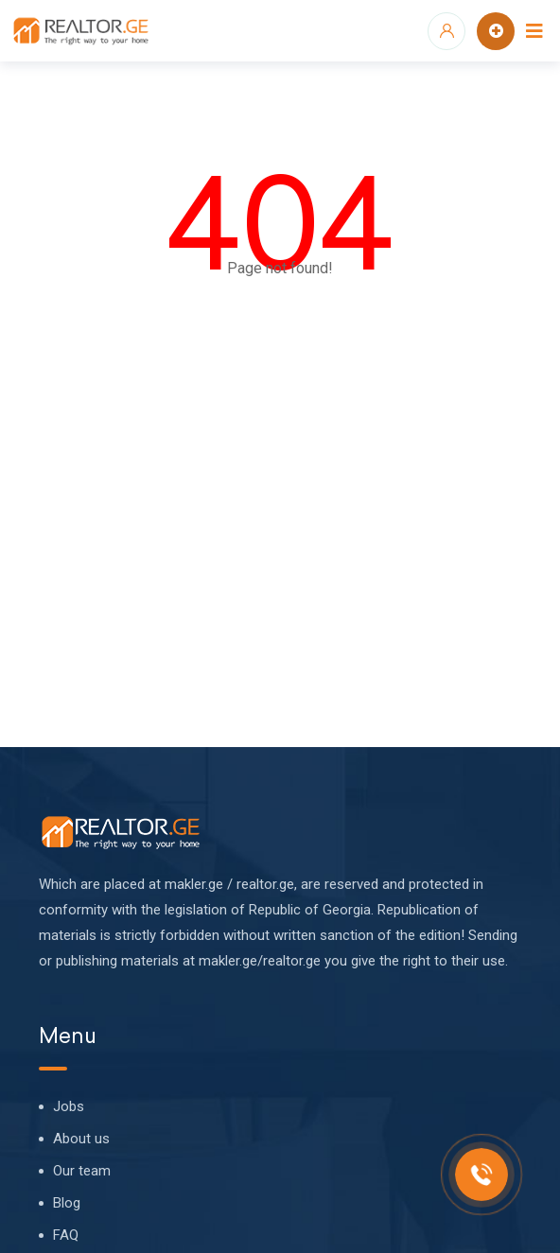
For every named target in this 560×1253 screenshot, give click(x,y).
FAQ (66, 1235)
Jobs (68, 1106)
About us (81, 1138)
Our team (82, 1170)
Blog (66, 1202)
